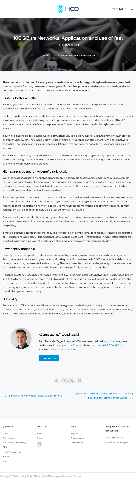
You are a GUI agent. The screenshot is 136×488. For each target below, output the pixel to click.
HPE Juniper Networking (14, 442)
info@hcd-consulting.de (116, 442)
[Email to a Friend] (73, 380)
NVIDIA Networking (12, 452)
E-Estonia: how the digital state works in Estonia (32, 395)
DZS (5, 447)
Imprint (74, 433)
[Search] (132, 9)
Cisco (5, 433)
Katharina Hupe (86, 55)
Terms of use (77, 442)
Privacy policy (77, 438)
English (119, 8)
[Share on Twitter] (68, 380)
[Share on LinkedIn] (79, 380)
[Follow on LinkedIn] (39, 444)
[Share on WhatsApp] (56, 380)
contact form (68, 349)
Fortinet (6, 456)
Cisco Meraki (9, 438)
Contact (40, 438)
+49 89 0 (114, 437)
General (68, 32)
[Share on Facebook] (62, 380)
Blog (5, 461)
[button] (5, 9)
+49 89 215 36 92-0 (109, 345)
